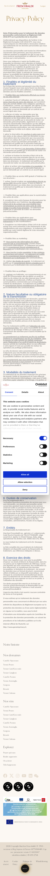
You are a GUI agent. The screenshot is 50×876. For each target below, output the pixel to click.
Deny (25, 489)
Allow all (25, 474)
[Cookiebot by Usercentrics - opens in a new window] (35, 384)
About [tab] (41, 392)
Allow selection (25, 482)
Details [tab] (25, 392)
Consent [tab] (9, 392)
